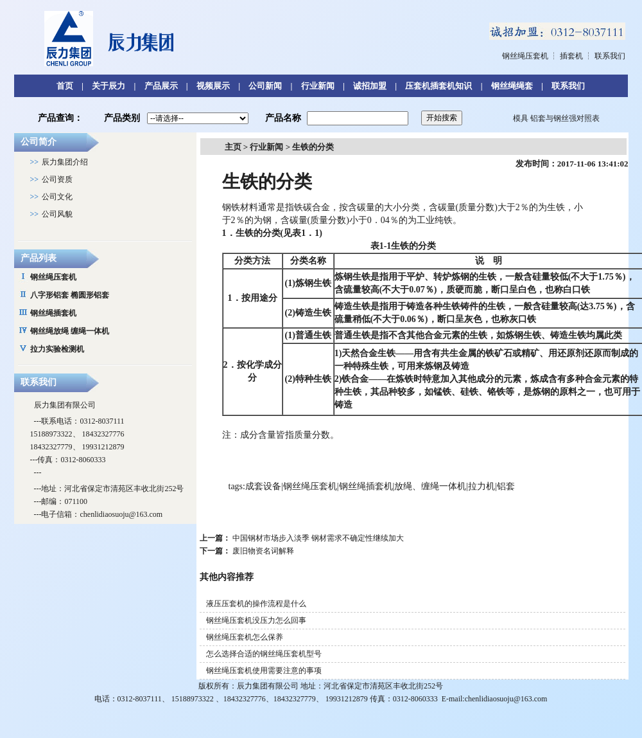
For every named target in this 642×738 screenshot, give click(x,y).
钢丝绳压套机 (525, 55)
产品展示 (161, 86)
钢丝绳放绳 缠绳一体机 (69, 331)
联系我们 (609, 55)
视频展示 (213, 86)
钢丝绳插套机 (53, 313)
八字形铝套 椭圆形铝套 (69, 295)
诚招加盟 (369, 86)
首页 (64, 86)
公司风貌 (57, 214)
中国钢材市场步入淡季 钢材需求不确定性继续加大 (318, 538)
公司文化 (57, 196)
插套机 (571, 55)
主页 (233, 147)
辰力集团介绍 (65, 162)
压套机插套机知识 (438, 86)
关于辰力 (108, 86)
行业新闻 (317, 86)
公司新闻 (265, 86)
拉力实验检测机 (57, 349)
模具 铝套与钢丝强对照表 (556, 118)
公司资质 (57, 179)
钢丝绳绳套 (512, 86)
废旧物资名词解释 (263, 550)
